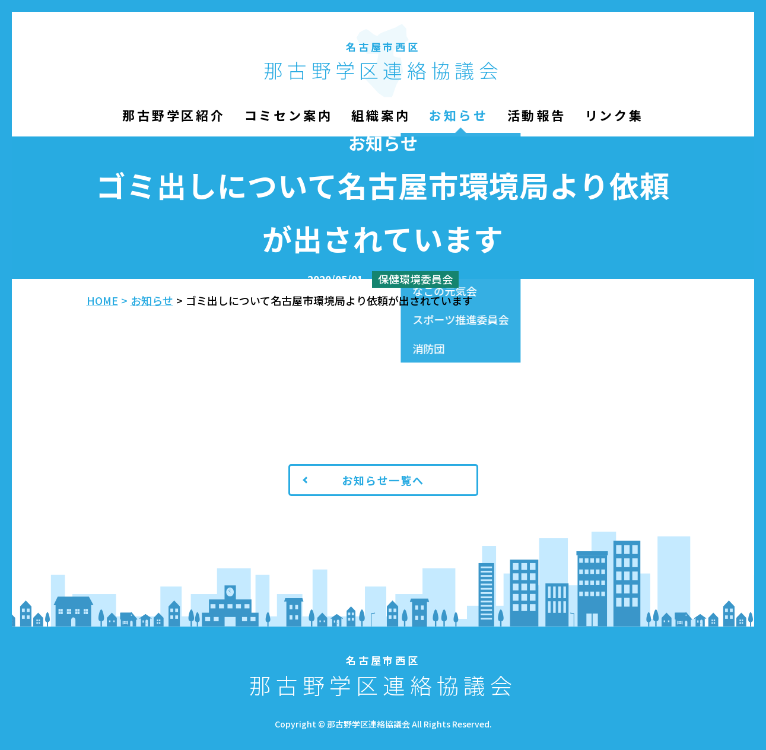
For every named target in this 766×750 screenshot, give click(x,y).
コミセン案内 (288, 115)
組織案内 (380, 115)
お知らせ (458, 115)
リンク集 (614, 115)
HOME (102, 300)
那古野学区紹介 (173, 115)
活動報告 (536, 115)
